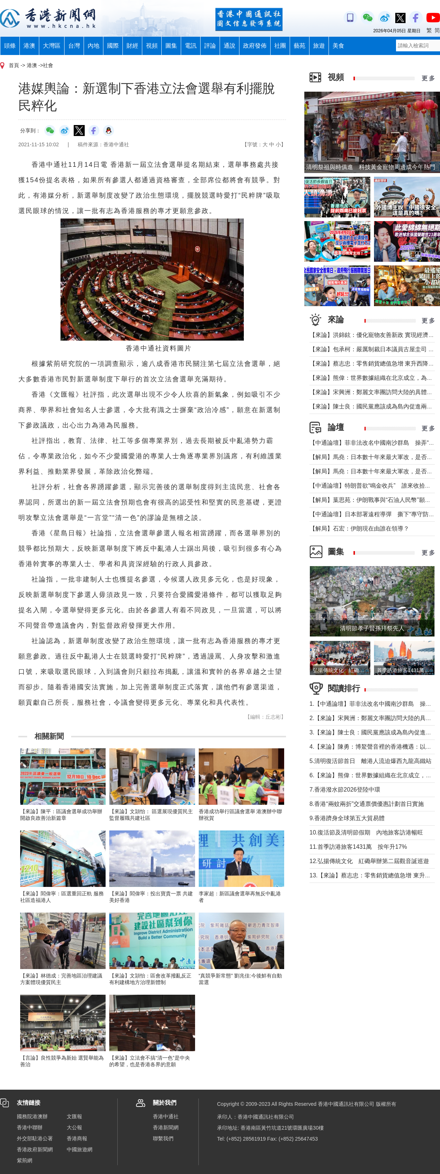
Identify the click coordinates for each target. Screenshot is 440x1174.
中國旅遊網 (79, 1149)
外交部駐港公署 (35, 1138)
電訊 (191, 46)
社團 (280, 46)
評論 (210, 46)
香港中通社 (166, 1116)
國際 (113, 46)
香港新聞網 (166, 1127)
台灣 (74, 46)
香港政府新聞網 (35, 1149)
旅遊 (319, 46)
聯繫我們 (163, 1138)
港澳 (29, 46)
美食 (338, 46)
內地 (93, 46)
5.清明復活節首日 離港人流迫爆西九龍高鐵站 (370, 761)
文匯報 (74, 1116)
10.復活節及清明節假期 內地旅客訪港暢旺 (366, 832)
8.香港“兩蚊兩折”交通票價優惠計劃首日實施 (366, 804)
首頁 (14, 65)
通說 (229, 46)
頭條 (10, 46)
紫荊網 (24, 1160)
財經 (132, 46)
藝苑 (299, 46)
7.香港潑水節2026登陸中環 (344, 789)
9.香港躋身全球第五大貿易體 (347, 818)
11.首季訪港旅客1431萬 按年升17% (358, 847)
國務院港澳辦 (32, 1116)
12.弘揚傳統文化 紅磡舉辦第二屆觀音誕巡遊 (369, 861)
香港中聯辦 (30, 1127)
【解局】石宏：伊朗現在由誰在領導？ (359, 528)
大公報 (74, 1127)
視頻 (152, 46)
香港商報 (77, 1138)
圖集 (171, 46)
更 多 (428, 78)
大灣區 (51, 46)
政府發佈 (255, 46)
